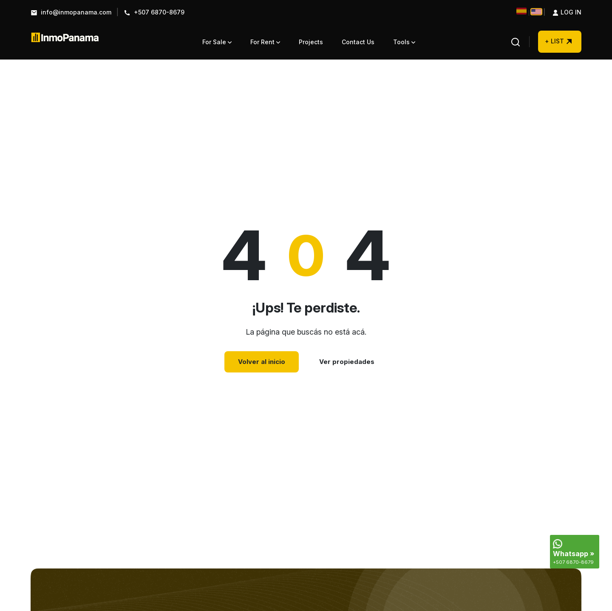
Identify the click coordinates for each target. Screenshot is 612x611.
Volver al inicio (261, 362)
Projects (311, 41)
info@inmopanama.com (71, 12)
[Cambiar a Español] (521, 11)
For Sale (217, 41)
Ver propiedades (346, 362)
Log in (562, 12)
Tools (404, 41)
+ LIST (559, 45)
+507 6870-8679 (154, 12)
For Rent (265, 41)
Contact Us (358, 41)
